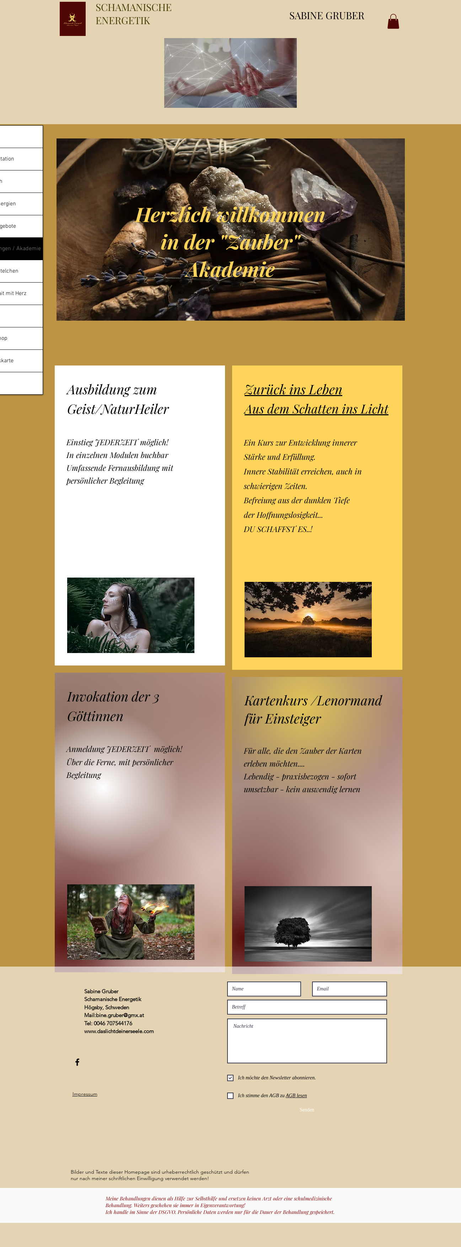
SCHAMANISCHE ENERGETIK (134, 13)
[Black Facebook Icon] (77, 1062)
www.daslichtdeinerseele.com (119, 1031)
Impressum (85, 1094)
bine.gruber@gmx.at (120, 1015)
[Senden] (307, 1110)
